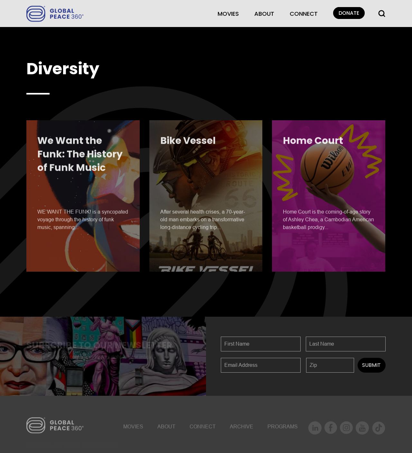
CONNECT (304, 14)
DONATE (349, 13)
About (264, 14)
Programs (282, 428)
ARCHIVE (241, 428)
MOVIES (228, 14)
